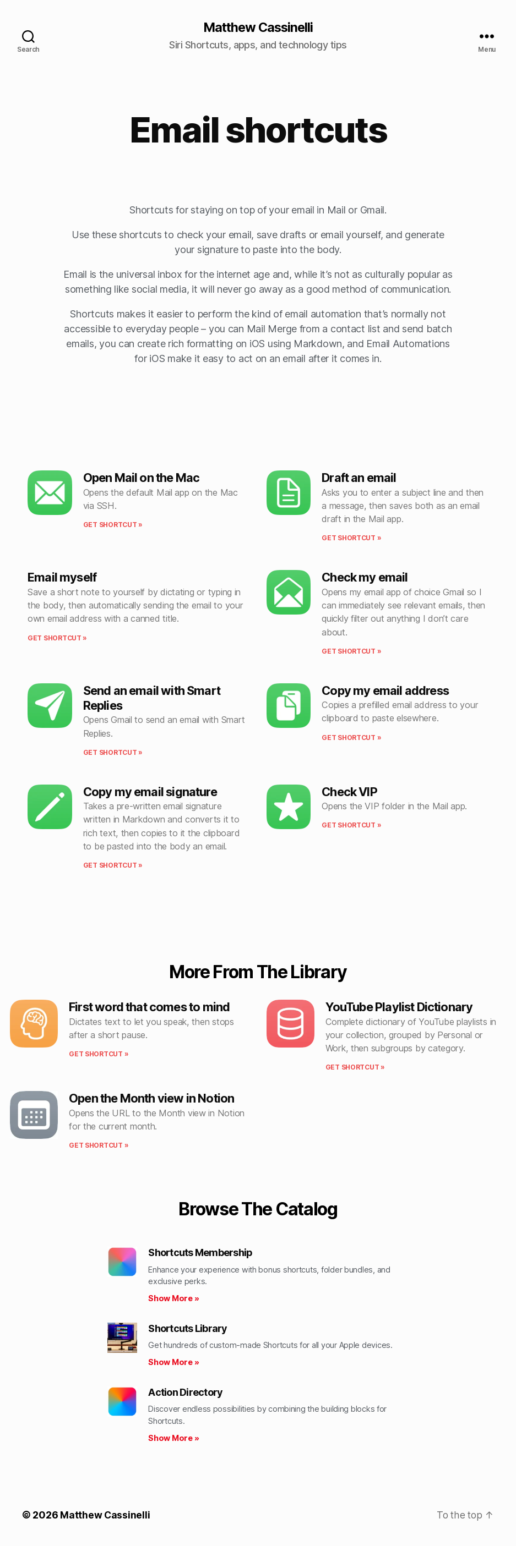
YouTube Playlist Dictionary (399, 1007)
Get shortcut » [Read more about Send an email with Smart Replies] (113, 753)
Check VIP (349, 792)
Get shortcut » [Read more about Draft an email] (351, 538)
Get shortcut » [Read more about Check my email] (351, 652)
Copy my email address (385, 691)
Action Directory (185, 1393)
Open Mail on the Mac (141, 478)
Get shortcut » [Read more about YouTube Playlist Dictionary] (355, 1067)
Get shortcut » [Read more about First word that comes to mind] (98, 1054)
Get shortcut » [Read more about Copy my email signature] (113, 866)
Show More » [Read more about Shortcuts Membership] (173, 1298)
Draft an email (359, 478)
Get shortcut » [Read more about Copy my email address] (351, 737)
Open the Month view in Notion (151, 1099)
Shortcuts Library (187, 1329)
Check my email (365, 578)
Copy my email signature (150, 792)
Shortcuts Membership (200, 1253)
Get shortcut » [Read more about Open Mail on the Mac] (113, 525)
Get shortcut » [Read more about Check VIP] (351, 825)
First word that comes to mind (149, 1007)
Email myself (62, 578)
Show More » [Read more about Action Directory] (173, 1438)
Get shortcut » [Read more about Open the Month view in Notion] (98, 1146)
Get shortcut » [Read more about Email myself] (57, 638)
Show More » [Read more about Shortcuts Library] (173, 1362)
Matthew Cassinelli (258, 27)
